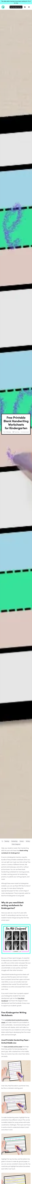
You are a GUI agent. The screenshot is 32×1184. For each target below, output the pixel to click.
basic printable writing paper (13, 1046)
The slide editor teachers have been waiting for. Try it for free (16, 2)
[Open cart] (25, 7)
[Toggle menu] (29, 7)
